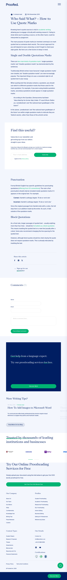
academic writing (45, 30)
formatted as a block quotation (43, 226)
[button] (30, 459)
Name (12, 299)
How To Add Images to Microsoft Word (29, 408)
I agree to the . (21, 158)
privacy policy (24, 158)
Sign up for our (22, 270)
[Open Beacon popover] (60, 565)
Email (12, 306)
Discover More (54, 576)
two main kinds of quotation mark (29, 61)
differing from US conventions (29, 188)
